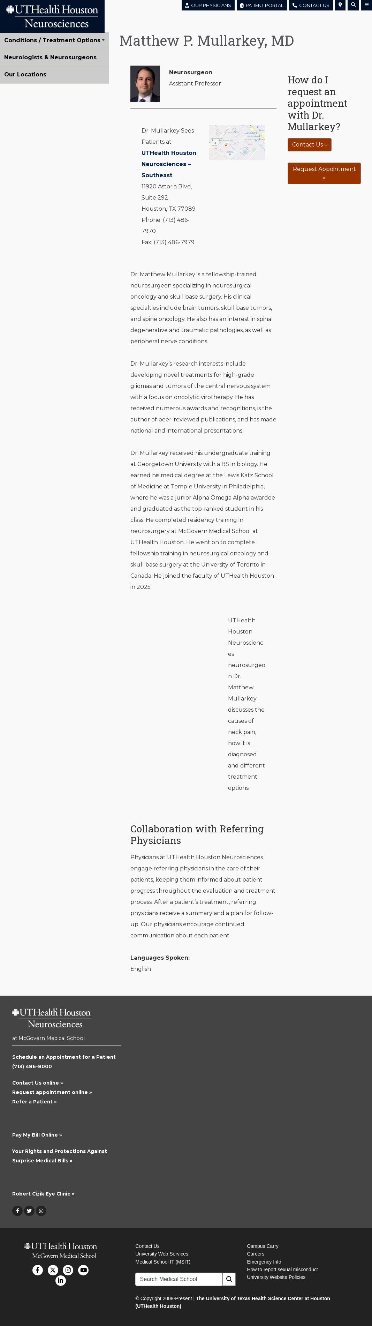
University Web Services (161, 1254)
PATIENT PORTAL (261, 5)
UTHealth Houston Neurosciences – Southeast (169, 164)
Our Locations (25, 74)
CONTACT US (311, 5)
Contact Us (147, 1246)
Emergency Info (264, 1262)
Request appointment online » (52, 1092)
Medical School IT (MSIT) (162, 1262)
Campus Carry (262, 1246)
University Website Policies (276, 1277)
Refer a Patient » (34, 1101)
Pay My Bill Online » (37, 1135)
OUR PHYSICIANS (208, 5)
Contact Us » (309, 144)
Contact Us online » (37, 1083)
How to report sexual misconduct (282, 1269)
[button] (340, 5)
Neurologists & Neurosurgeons (50, 57)
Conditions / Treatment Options (52, 40)
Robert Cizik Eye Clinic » (43, 1194)
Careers (255, 1254)
